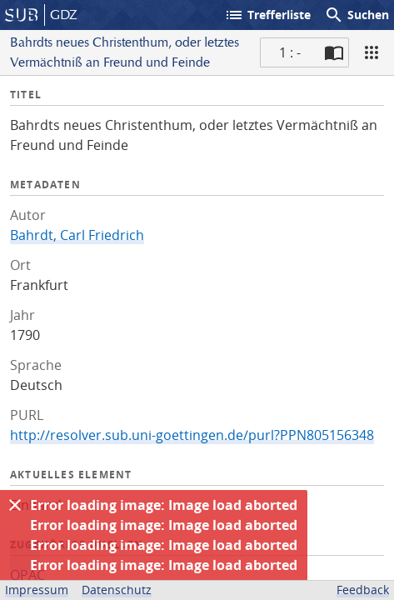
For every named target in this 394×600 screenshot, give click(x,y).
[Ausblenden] (15, 505)
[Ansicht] (371, 52)
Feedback (363, 590)
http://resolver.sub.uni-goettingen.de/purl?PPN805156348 (192, 435)
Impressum (36, 590)
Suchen (356, 15)
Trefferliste (267, 15)
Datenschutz (117, 590)
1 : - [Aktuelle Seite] (290, 52)
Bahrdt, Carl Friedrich (77, 235)
